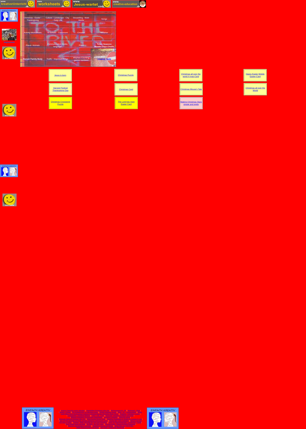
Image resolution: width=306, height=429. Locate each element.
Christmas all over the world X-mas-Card (191, 75)
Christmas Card (126, 89)
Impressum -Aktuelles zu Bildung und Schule (119, 415)
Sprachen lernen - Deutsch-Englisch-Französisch (120, 424)
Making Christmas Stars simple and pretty (191, 103)
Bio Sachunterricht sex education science (85, 412)
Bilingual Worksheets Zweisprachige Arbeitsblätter (86, 417)
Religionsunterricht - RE (118, 410)
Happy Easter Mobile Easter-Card (255, 75)
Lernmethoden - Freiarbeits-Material (78, 415)
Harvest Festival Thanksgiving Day (60, 89)
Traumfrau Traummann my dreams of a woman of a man (124, 419)
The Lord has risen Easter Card (126, 103)
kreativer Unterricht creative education (73, 410)
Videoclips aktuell (124, 417)
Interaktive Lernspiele (111, 417)
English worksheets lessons (107, 412)
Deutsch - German (65, 412)
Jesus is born (60, 75)
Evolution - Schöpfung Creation (130, 414)
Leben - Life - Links (98, 415)
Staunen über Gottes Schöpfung (119, 421)
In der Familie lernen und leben (75, 424)
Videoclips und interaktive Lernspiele (79, 426)
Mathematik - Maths (134, 410)
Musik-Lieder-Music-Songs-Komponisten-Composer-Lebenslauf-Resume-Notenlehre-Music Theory (101, 413)
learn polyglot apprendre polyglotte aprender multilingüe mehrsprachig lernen (83, 421)
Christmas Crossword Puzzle (60, 103)
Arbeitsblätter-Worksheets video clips (97, 410)
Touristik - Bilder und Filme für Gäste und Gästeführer (90, 422)
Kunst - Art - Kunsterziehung (127, 412)
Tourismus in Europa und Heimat (102, 426)
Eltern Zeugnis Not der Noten (96, 419)
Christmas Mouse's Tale (191, 89)
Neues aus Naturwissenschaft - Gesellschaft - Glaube (124, 422)
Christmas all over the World (255, 89)
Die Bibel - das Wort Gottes (95, 424)
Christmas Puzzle (126, 75)
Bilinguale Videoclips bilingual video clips (72, 419)
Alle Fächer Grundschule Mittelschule (112, 427)
